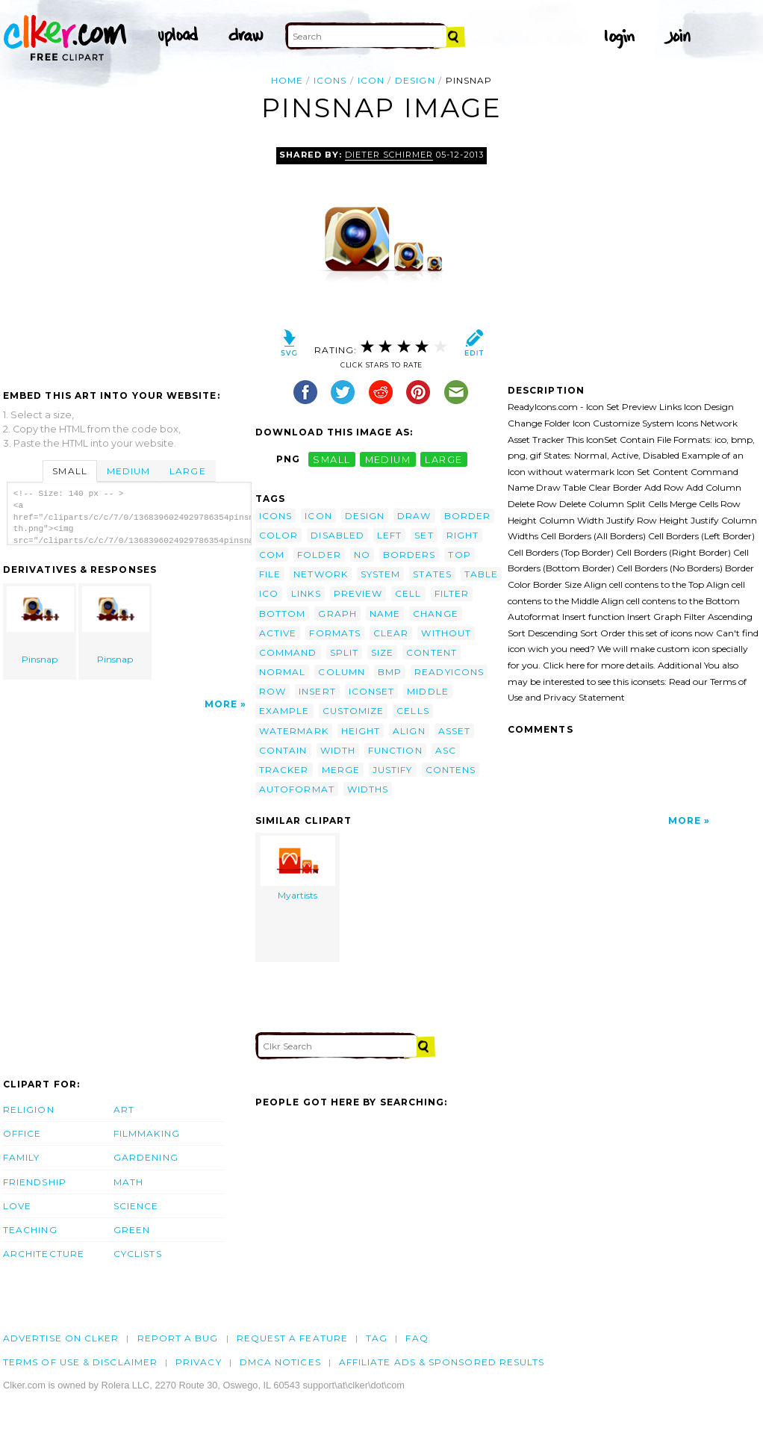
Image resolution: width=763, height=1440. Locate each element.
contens (451, 769)
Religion (28, 1109)
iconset (372, 691)
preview (358, 593)
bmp (390, 671)
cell (408, 593)
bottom (282, 613)
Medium (128, 471)
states (432, 574)
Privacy (198, 1362)
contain (283, 750)
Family (21, 1157)
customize (353, 710)
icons (330, 80)
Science (136, 1205)
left (389, 535)
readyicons (449, 671)
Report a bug (178, 1338)
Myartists (298, 868)
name (385, 613)
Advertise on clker (61, 1338)
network (320, 574)
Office (22, 1133)
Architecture (43, 1253)
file (270, 574)
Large (187, 471)
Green (131, 1229)
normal (282, 671)
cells (412, 710)
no (362, 554)
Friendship (34, 1182)
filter (452, 593)
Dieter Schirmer (389, 154)
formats (335, 633)
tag (376, 1338)
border (467, 515)
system (380, 574)
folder (318, 554)
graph (337, 613)
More (221, 704)
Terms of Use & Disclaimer (80, 1362)
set (423, 535)
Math (128, 1182)
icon (371, 80)
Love (17, 1205)
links (305, 593)
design (415, 80)
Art (123, 1109)
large (443, 459)
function (395, 750)
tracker (284, 769)
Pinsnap (40, 625)
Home (287, 80)
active (277, 633)
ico (268, 593)
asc (445, 750)
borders (409, 554)
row (272, 691)
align (409, 730)
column (341, 671)
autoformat (296, 789)
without (446, 633)
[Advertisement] (128, 259)
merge (341, 769)
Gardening (145, 1157)
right (462, 535)
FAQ (416, 1338)
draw (414, 515)
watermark (293, 730)
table (481, 574)
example (284, 710)
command (288, 652)
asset (454, 730)
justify (393, 769)
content (431, 652)
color (278, 535)
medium (388, 459)
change (435, 613)
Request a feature (292, 1338)
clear (390, 633)
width (337, 750)
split (344, 652)
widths (367, 789)
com (271, 554)
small (331, 459)
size (382, 652)
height (360, 730)
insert (317, 691)
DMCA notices (280, 1362)
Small (69, 471)
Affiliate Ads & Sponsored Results (442, 1362)
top (459, 554)
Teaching (30, 1229)
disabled (337, 535)
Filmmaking (146, 1133)
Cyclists (137, 1253)
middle (427, 691)
